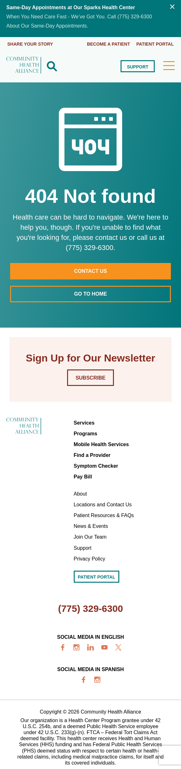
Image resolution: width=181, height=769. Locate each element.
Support (137, 66)
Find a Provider (92, 455)
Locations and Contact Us (103, 504)
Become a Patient (108, 44)
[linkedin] (90, 647)
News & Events (91, 526)
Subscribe (90, 378)
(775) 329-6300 (90, 608)
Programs (85, 433)
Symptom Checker (96, 466)
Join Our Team (90, 537)
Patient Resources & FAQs (104, 515)
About (80, 494)
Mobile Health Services (101, 444)
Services (84, 423)
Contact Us (90, 271)
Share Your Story (30, 44)
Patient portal (155, 44)
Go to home (90, 294)
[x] (118, 647)
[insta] (76, 647)
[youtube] (104, 647)
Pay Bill (83, 476)
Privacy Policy (89, 558)
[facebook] (62, 647)
